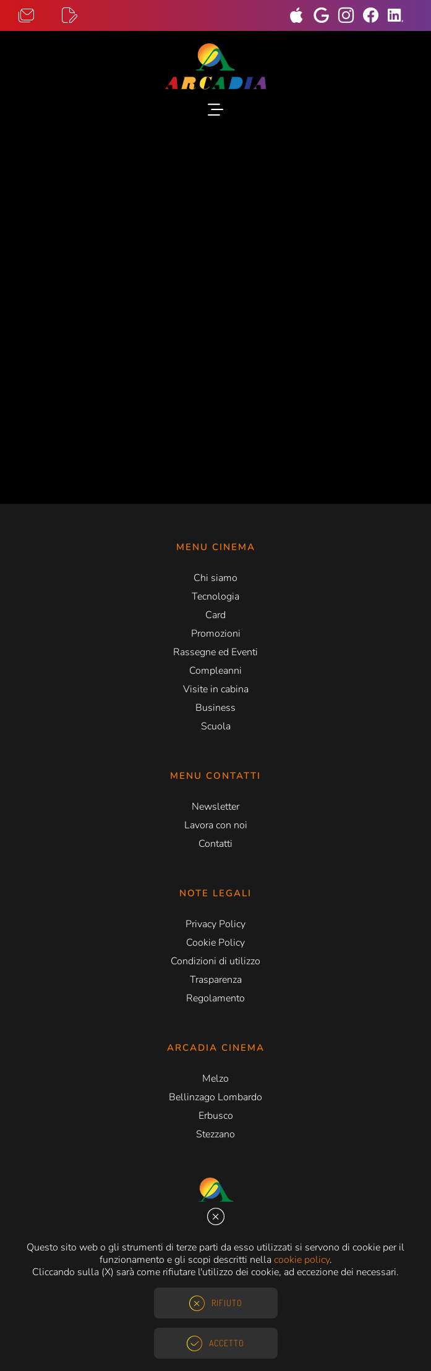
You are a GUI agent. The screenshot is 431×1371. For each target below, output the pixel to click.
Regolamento (215, 998)
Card (215, 615)
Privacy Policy (215, 924)
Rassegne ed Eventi (215, 652)
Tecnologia (215, 596)
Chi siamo (215, 578)
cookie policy (302, 1260)
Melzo (215, 1078)
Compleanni (215, 670)
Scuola (216, 726)
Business (215, 708)
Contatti (215, 844)
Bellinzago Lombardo (215, 1097)
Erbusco (215, 1116)
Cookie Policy (215, 942)
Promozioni (216, 633)
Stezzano (215, 1134)
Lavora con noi (215, 825)
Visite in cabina (216, 689)
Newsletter (215, 806)
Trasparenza (216, 980)
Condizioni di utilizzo (215, 961)
